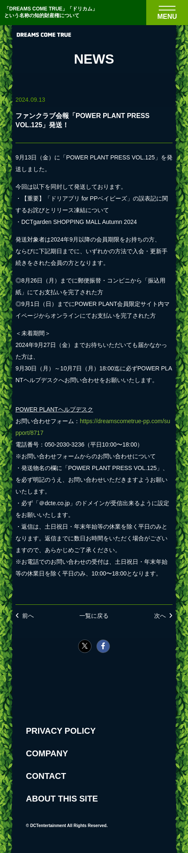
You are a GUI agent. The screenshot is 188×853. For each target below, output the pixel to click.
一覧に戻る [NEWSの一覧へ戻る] (94, 615)
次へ (160, 615)
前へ (28, 615)
